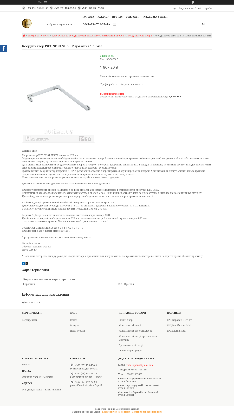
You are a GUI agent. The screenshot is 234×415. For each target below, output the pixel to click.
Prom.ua (135, 409)
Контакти (132, 16)
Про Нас (117, 16)
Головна (88, 16)
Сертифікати (29, 319)
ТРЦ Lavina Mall (176, 330)
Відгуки (74, 325)
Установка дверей (155, 16)
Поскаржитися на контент (116, 411)
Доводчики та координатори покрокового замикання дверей (88, 35)
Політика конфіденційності (147, 411)
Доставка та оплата (96, 24)
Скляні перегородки (131, 350)
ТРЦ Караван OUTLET (179, 319)
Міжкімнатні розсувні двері (135, 330)
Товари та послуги (38, 35)
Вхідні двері (126, 319)
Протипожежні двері (131, 345)
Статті (73, 319)
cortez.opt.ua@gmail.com (140, 365)
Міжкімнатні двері (130, 325)
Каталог (103, 16)
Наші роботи (77, 330)
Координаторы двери (139, 35)
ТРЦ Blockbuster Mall (179, 325)
